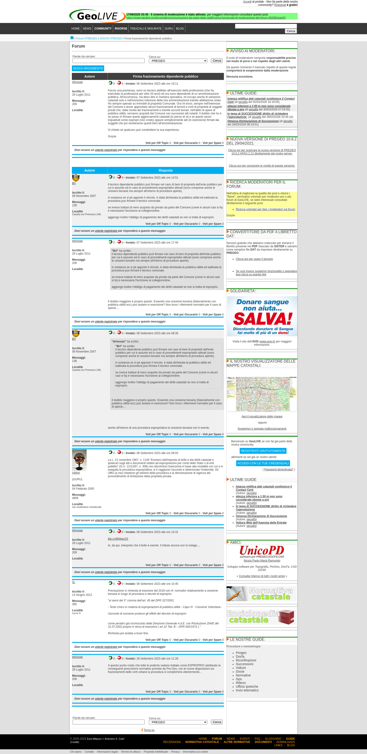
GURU (169, 28)
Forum (80, 38)
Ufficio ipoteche (247, 686)
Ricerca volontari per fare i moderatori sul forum (265, 209)
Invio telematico (247, 690)
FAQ (257, 738)
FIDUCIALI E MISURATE (146, 28)
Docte (240, 671)
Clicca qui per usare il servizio (254, 259)
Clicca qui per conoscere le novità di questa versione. (262, 165)
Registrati (280, 5)
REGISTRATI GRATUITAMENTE (263, 451)
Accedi (247, 1)
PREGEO (116, 38)
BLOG (180, 28)
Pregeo (241, 653)
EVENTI (245, 738)
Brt (74, 183)
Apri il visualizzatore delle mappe (262, 416)
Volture (241, 668)
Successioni (244, 664)
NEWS (87, 28)
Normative (243, 675)
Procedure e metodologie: (244, 646)
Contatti (89, 751)
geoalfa (242, 102)
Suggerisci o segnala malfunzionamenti (262, 428)
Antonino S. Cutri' (115, 738)
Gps (239, 679)
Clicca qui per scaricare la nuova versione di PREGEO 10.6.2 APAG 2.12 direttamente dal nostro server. (262, 152)
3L (73, 582)
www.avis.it (267, 341)
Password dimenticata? (278, 469)
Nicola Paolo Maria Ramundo (262, 560)
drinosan (77, 82)
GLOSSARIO (273, 738)
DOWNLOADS (285, 742)
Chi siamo (75, 751)
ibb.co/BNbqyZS (118, 538)
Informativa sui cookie (195, 751)
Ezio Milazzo (94, 738)
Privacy (175, 751)
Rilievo (241, 683)
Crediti (74, 742)
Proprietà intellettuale (156, 751)
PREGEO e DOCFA (97, 38)
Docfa (240, 656)
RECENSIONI (172, 742)
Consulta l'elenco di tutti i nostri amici (262, 576)
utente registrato (106, 150)
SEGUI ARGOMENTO (88, 68)
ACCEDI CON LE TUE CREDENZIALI (263, 463)
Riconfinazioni (246, 660)
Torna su (149, 730)
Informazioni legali (107, 751)
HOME (75, 28)
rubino (76, 472)
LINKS (278, 745)
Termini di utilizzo (130, 751)
